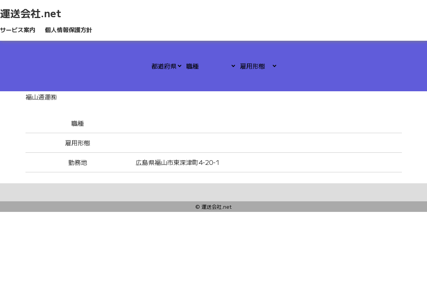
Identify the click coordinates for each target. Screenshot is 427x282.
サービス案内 (17, 29)
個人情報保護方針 (68, 29)
